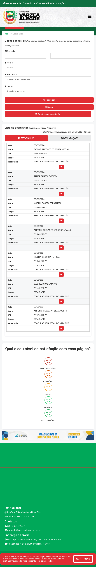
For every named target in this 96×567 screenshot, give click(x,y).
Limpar (49, 107)
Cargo (9, 86)
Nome (9, 63)
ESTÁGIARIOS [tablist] (26, 138)
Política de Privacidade (51, 559)
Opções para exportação (47, 114)
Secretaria (11, 74)
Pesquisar (49, 100)
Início (7, 34)
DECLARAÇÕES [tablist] (69, 138)
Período (10, 51)
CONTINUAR (83, 558)
